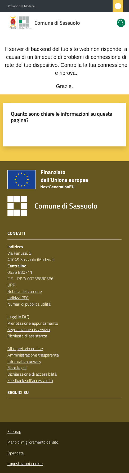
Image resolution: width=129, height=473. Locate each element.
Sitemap (14, 431)
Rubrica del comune (24, 291)
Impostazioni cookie (25, 463)
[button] (121, 23)
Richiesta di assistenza (27, 336)
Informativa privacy (24, 361)
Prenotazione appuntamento (32, 323)
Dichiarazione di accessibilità (32, 374)
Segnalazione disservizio (28, 329)
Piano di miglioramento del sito (32, 442)
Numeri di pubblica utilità (29, 304)
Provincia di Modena (21, 6)
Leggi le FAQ (18, 317)
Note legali (16, 367)
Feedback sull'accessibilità (30, 380)
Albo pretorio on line (25, 348)
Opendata (15, 453)
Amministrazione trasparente (33, 355)
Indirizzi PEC (18, 297)
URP (11, 285)
